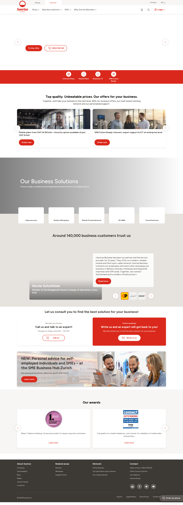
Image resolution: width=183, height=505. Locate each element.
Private (37, 3)
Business (53, 3)
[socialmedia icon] (132, 486)
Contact (153, 3)
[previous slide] (17, 42)
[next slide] (165, 42)
